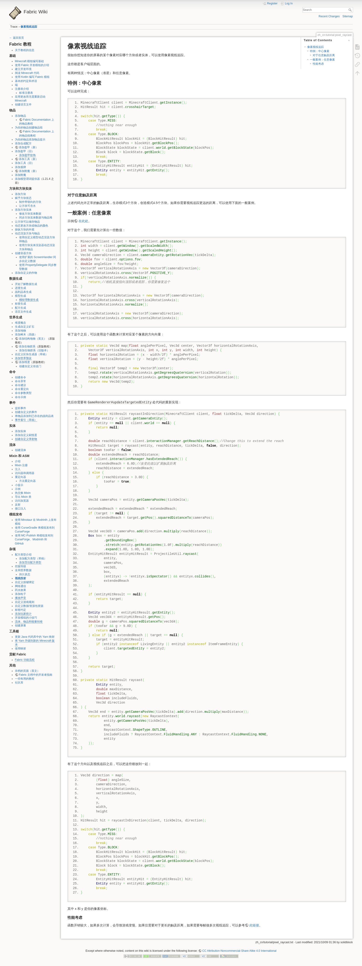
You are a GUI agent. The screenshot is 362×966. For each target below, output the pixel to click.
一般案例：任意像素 (322, 59)
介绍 (17, 461)
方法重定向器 (27, 481)
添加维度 (24, 362)
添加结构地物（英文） (33, 338)
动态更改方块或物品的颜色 (31, 225)
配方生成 (20, 307)
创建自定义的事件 (26, 412)
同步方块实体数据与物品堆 (35, 217)
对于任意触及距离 (324, 55)
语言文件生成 (23, 311)
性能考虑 (318, 63)
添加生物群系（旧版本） (34, 350)
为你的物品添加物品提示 (30, 139)
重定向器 (20, 477)
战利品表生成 (23, 292)
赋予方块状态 (23, 198)
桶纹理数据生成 (28, 299)
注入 (17, 469)
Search (350, 10)
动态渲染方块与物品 (27, 233)
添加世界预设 (23, 358)
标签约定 (20, 609)
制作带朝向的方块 (30, 202)
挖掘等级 (20, 566)
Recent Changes (329, 16)
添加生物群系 (27, 346)
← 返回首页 (16, 37)
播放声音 (20, 597)
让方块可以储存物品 (27, 221)
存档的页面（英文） (27, 670)
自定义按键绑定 (24, 582)
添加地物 (20, 330)
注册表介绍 (22, 88)
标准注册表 (26, 92)
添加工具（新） (28, 159)
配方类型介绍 (23, 554)
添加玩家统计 (23, 613)
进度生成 (20, 288)
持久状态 (24, 574)
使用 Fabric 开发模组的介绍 (32, 65)
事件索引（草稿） (26, 420)
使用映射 (20, 648)
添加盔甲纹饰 (27, 155)
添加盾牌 (20, 167)
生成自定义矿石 (24, 326)
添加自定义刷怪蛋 (26, 435)
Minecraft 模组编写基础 (29, 61)
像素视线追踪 (28, 26)
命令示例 (20, 397)
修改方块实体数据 (30, 213)
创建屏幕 (20, 625)
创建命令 (20, 377)
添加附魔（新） (28, 171)
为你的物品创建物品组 (29, 127)
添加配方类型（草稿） (33, 558)
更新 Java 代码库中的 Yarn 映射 (35, 636)
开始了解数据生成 (26, 284)
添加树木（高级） (26, 334)
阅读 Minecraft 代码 (27, 73)
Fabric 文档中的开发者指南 (35, 674)
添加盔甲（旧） (24, 151)
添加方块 (20, 194)
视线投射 (20, 578)
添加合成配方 (23, 143)
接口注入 (20, 508)
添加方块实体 (23, 209)
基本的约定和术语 (26, 81)
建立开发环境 (23, 69)
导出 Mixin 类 (23, 496)
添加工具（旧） (24, 163)
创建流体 (20, 450)
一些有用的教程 (24, 678)
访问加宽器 (22, 500)
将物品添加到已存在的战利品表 (34, 416)
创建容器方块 (23, 253)
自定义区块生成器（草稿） (31, 354)
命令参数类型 (23, 393)
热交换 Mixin (23, 493)
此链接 (254, 925)
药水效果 (20, 590)
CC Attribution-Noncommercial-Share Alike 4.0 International (239, 950)
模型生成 (20, 295)
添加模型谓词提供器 (27, 178)
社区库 (19, 682)
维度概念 (20, 322)
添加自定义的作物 (26, 272)
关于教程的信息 (24, 50)
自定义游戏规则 (24, 602)
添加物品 (20, 115)
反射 (17, 504)
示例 (17, 489)
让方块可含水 (27, 205)
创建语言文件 (23, 104)
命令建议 (20, 385)
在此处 (83, 221)
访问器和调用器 (24, 473)
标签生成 (20, 303)
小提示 (19, 485)
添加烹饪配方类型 (30, 562)
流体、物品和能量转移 (29, 621)
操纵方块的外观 (24, 229)
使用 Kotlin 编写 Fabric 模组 (32, 77)
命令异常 (20, 381)
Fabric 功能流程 (25, 659)
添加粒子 (20, 594)
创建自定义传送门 (30, 366)
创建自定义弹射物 (26, 439)
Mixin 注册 (21, 465)
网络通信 (20, 586)
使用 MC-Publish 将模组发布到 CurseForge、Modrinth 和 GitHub (34, 539)
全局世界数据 (23, 570)
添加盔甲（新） (28, 147)
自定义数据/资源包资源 (29, 606)
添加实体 (20, 431)
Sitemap (347, 16)
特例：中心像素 (319, 51)
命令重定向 (22, 389)
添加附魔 (20, 175)
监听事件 (20, 408)
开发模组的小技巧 (26, 617)
